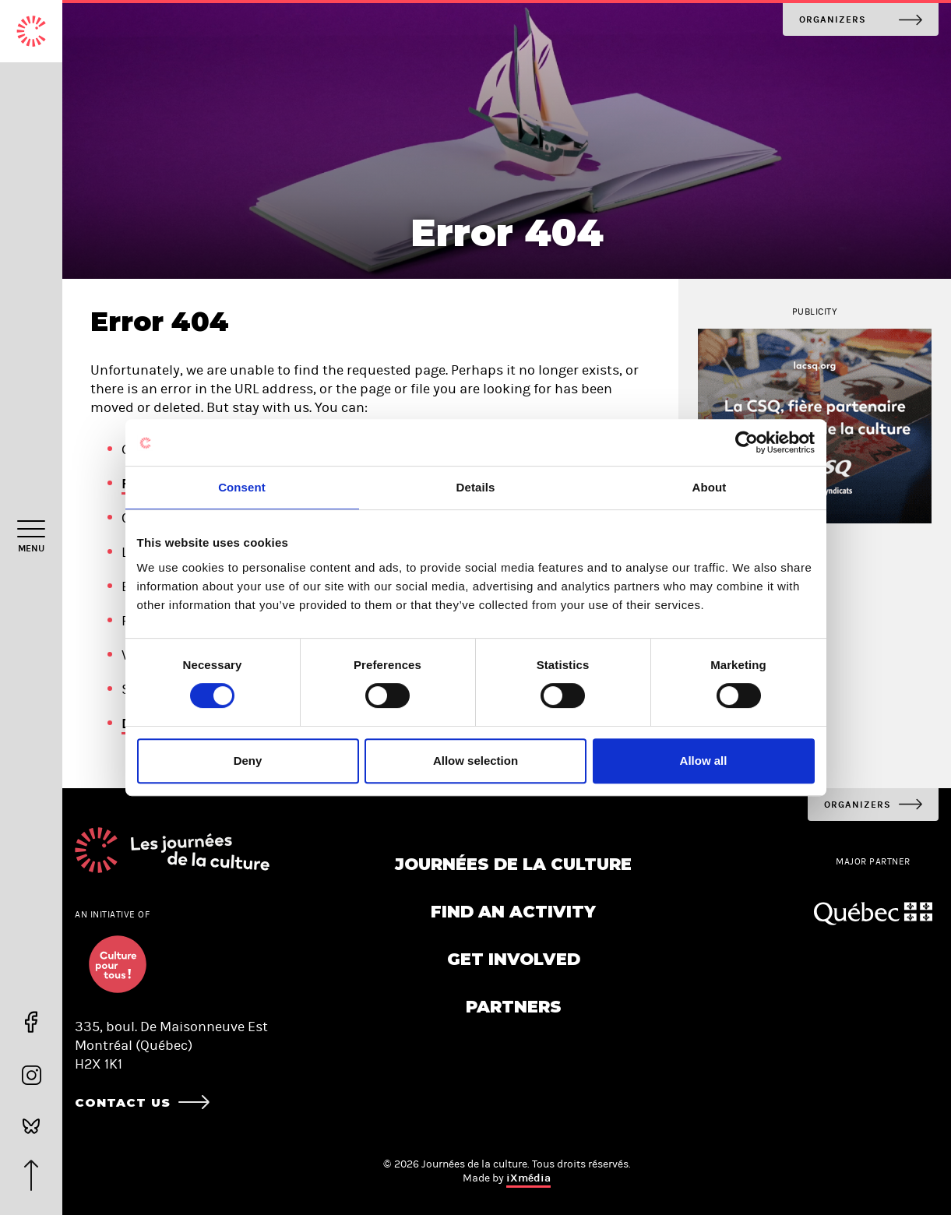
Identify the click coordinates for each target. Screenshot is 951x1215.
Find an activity (513, 911)
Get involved (513, 959)
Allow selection (475, 760)
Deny (248, 760)
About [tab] (709, 487)
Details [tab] (475, 487)
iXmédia (528, 1178)
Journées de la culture (513, 864)
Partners (514, 1006)
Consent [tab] (242, 487)
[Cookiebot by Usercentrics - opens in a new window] (746, 442)
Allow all (703, 760)
